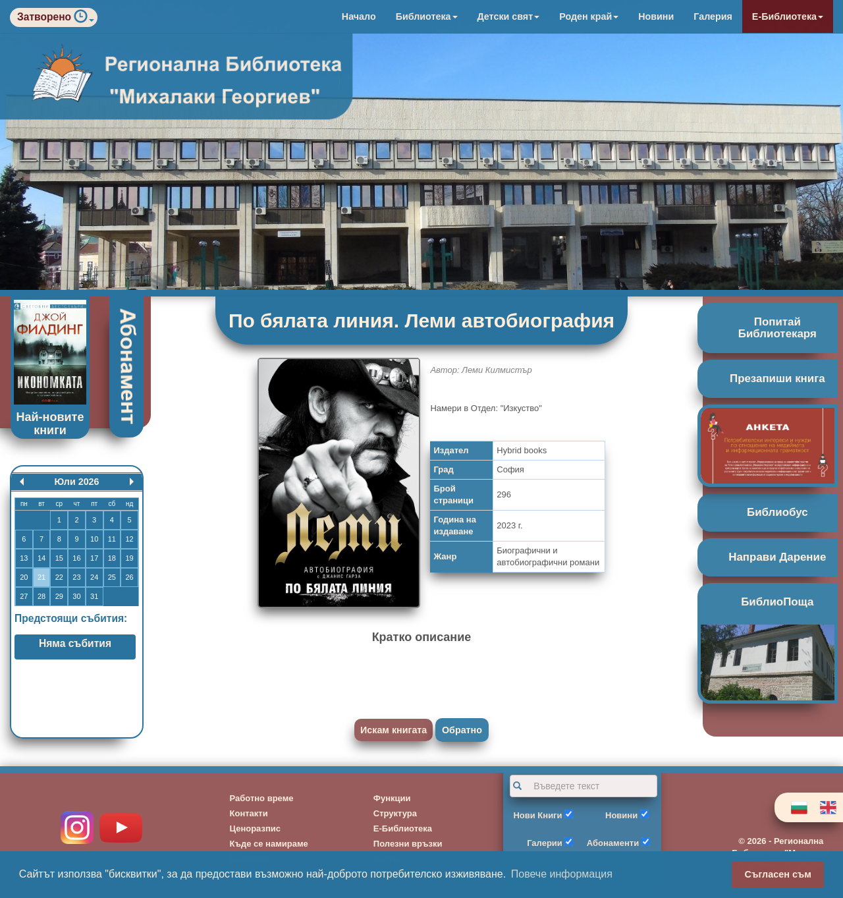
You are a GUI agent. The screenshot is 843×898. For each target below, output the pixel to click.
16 (76, 558)
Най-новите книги (50, 423)
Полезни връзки (408, 844)
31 (94, 596)
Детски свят (508, 16)
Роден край (588, 16)
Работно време (262, 798)
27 (24, 596)
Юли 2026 (76, 481)
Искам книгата (393, 730)
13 (24, 558)
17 (94, 558)
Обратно (462, 730)
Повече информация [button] (561, 874)
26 (129, 577)
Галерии (544, 843)
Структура (395, 813)
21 (41, 577)
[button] (84, 19)
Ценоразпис (255, 828)
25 (112, 577)
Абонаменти (613, 843)
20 (24, 577)
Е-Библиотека (787, 16)
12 (129, 539)
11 (112, 539)
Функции (392, 798)
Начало (359, 16)
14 (41, 558)
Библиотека (427, 16)
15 (59, 558)
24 (94, 577)
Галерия (712, 16)
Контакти (249, 813)
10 (94, 539)
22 (59, 577)
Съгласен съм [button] (778, 874)
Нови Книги (537, 815)
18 (112, 558)
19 (129, 558)
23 (76, 577)
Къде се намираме (269, 844)
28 (41, 596)
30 (76, 596)
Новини (656, 16)
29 (59, 596)
